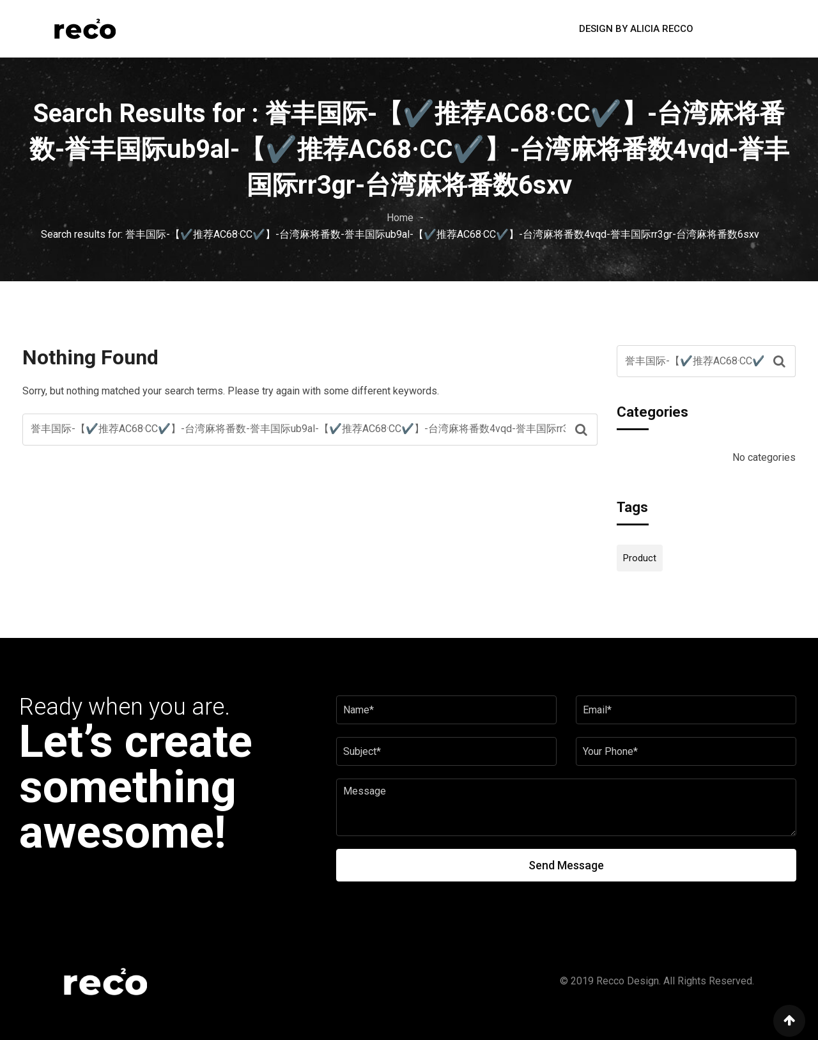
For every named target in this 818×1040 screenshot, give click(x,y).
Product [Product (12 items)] (639, 558)
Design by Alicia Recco (636, 29)
